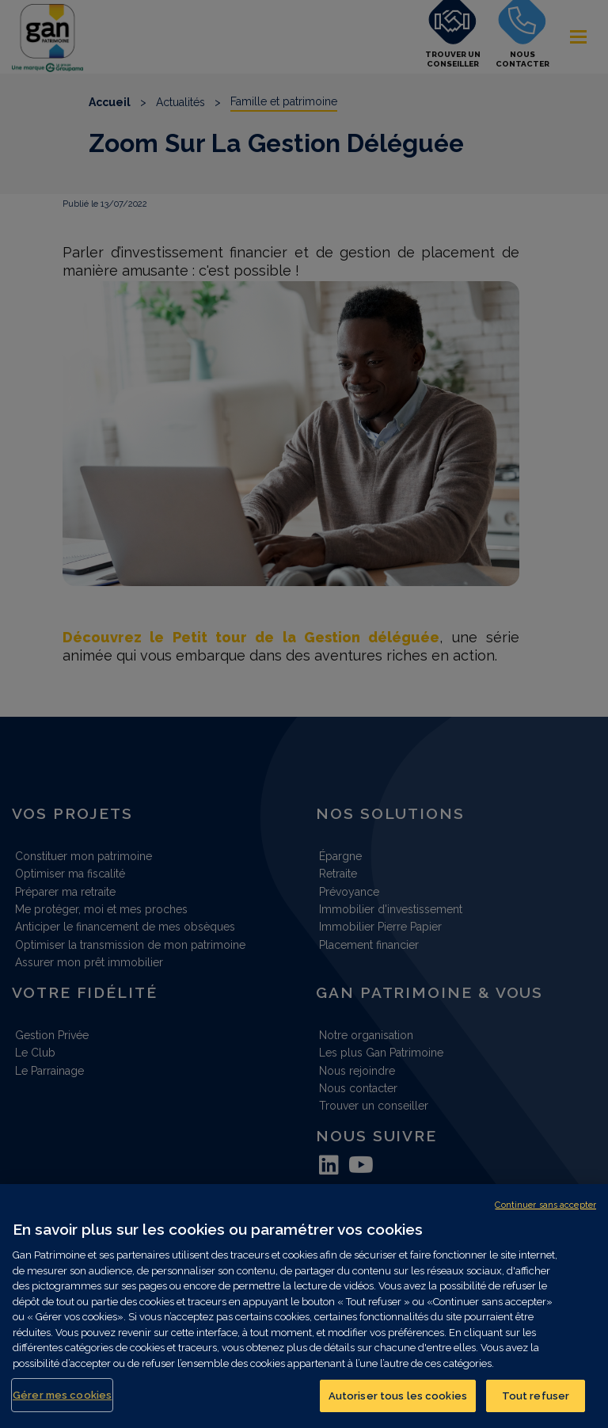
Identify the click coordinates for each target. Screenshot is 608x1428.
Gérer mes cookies (62, 1406)
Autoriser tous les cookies (398, 1407)
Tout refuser (536, 1407)
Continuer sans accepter (545, 1216)
